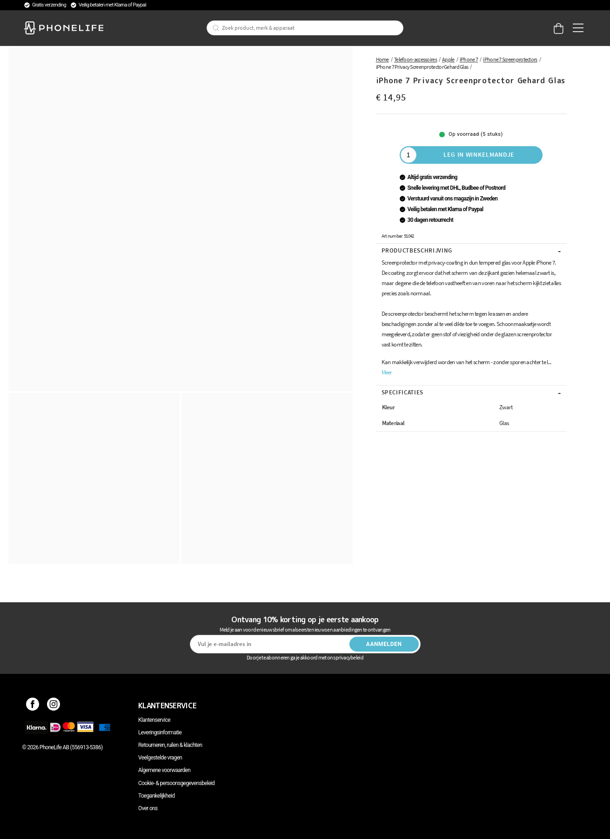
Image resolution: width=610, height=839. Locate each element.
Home (382, 59)
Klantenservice (154, 720)
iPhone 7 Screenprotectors (510, 59)
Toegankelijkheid (156, 795)
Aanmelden (384, 644)
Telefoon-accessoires (415, 59)
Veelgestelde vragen (160, 757)
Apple (448, 59)
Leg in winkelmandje (479, 154)
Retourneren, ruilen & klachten (170, 745)
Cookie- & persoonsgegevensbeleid (176, 783)
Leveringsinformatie (159, 732)
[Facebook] (33, 706)
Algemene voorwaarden (164, 770)
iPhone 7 (469, 59)
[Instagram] (53, 706)
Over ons (147, 808)
